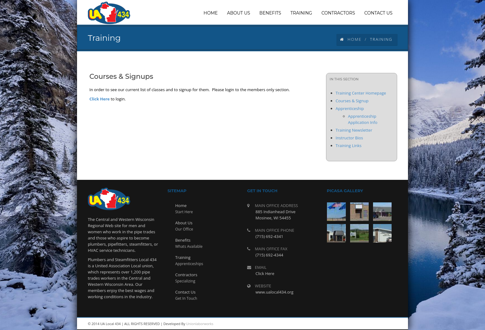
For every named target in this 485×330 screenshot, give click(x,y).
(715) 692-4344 (269, 255)
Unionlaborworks (199, 323)
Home (351, 39)
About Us (184, 223)
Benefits (183, 240)
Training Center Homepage (361, 93)
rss (347, 324)
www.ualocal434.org (274, 292)
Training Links (349, 145)
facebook (389, 324)
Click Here (99, 99)
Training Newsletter (354, 130)
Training (183, 257)
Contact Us (185, 292)
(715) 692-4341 (269, 236)
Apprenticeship (350, 108)
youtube (361, 324)
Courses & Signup (352, 101)
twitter (375, 324)
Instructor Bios (349, 138)
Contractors (186, 274)
